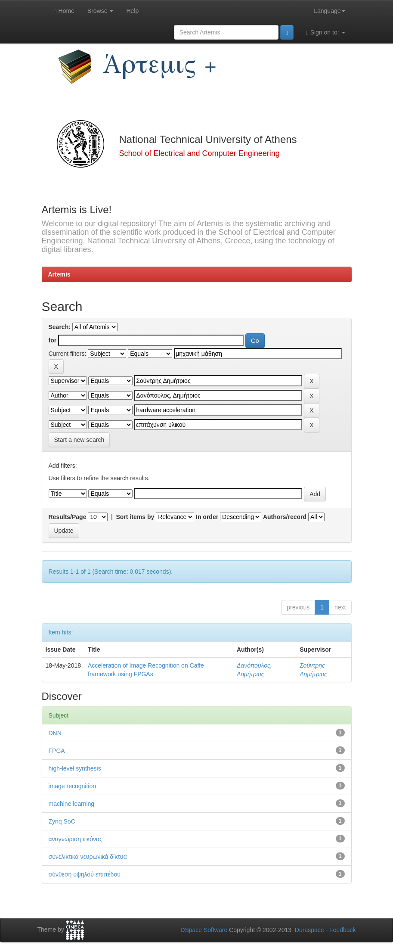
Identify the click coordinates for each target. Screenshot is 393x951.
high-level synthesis (75, 768)
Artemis (59, 274)
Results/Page (68, 516)
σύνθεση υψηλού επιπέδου (85, 874)
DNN (55, 733)
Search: (60, 326)
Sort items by (135, 516)
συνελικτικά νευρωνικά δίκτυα (88, 856)
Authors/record (284, 516)
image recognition (72, 786)
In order (207, 516)
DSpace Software (203, 929)
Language (329, 10)
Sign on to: (325, 32)
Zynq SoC (62, 821)
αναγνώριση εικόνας (75, 839)
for (53, 340)
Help (132, 10)
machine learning (72, 803)
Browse (100, 10)
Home (64, 11)
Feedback (342, 929)
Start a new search (79, 439)
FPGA (57, 750)
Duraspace (309, 929)
